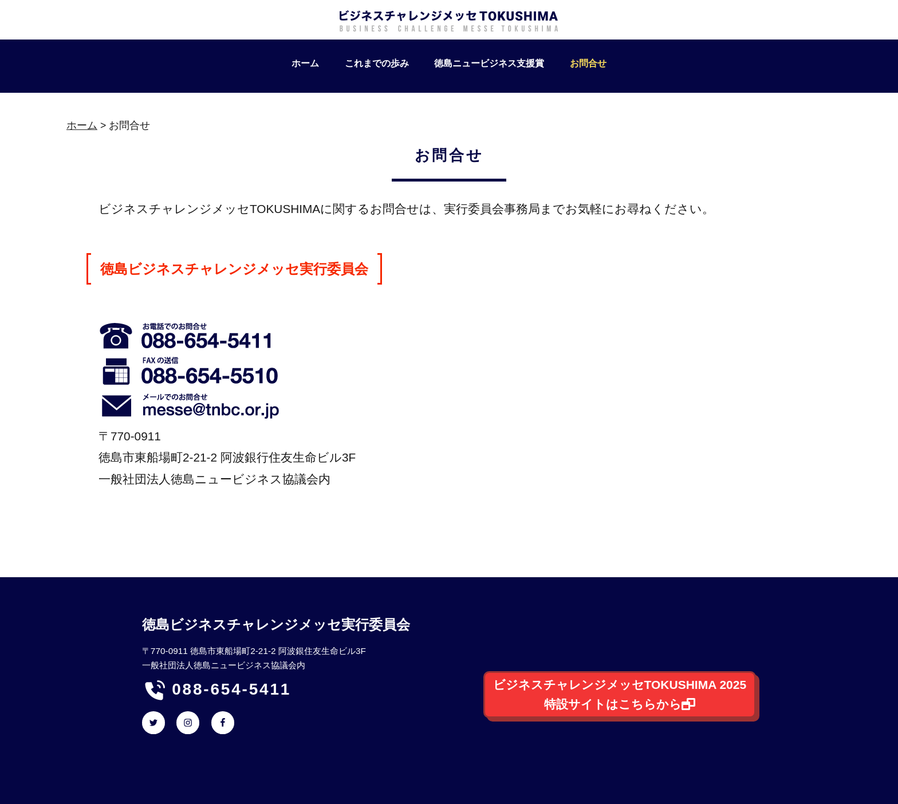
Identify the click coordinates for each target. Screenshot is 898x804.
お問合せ (588, 63)
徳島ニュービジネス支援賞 (489, 63)
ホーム (305, 63)
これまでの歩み (377, 63)
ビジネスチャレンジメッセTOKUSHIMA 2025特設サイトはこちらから (620, 694)
